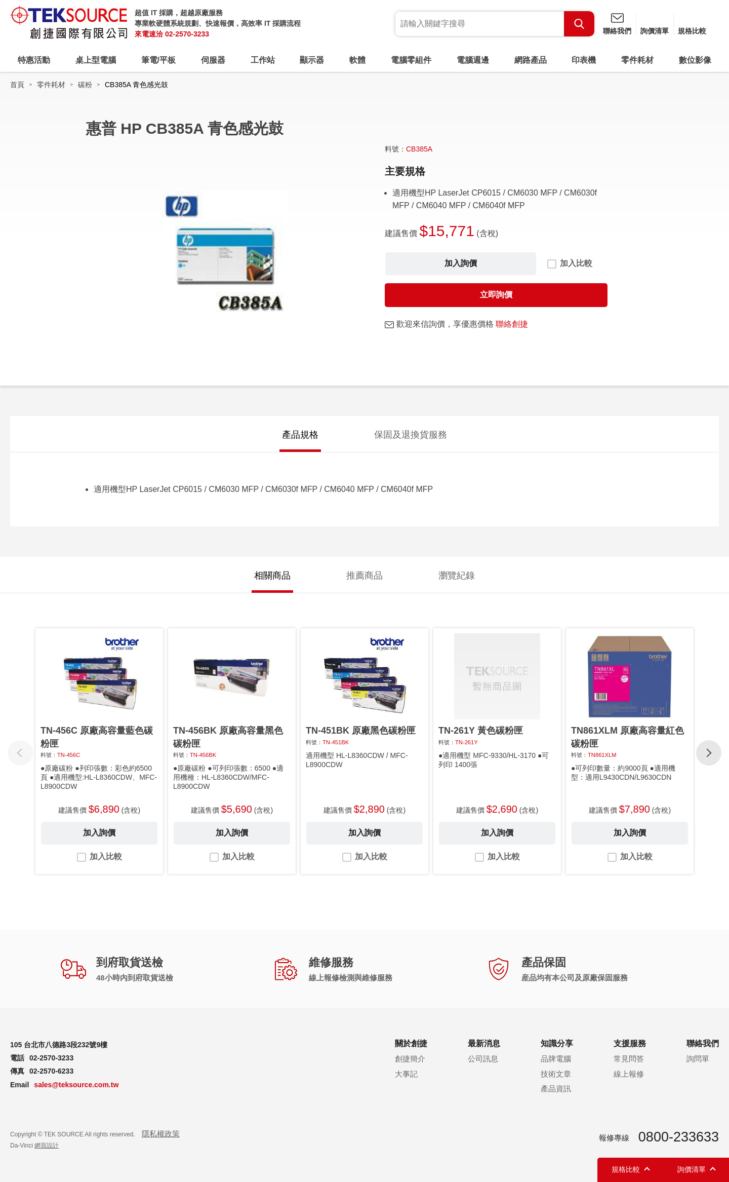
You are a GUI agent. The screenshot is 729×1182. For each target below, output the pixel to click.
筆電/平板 (158, 60)
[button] (708, 753)
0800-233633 (678, 1137)
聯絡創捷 (512, 324)
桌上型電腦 (95, 60)
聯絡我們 (617, 31)
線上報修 (629, 1074)
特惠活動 (34, 60)
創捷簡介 (410, 1058)
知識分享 (557, 1043)
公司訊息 (483, 1058)
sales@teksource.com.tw (76, 1085)
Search (579, 23)
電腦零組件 (411, 60)
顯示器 (312, 60)
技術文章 (556, 1074)
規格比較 (692, 31)
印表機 (584, 60)
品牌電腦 (556, 1058)
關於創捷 (411, 1043)
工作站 (263, 60)
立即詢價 (496, 294)
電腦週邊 (473, 60)
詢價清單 (654, 31)
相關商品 (272, 575)
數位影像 (695, 60)
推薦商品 (364, 575)
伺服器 (213, 60)
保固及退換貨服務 (410, 435)
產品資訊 (556, 1088)
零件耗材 (637, 60)
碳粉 (85, 85)
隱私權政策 (161, 1133)
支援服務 (630, 1043)
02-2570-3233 (187, 34)
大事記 (406, 1074)
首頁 (17, 85)
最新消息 (484, 1043)
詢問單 (697, 1058)
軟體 (357, 60)
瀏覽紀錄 (456, 575)
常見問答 (629, 1058)
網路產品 (530, 60)
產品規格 (300, 435)
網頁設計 (46, 1145)
